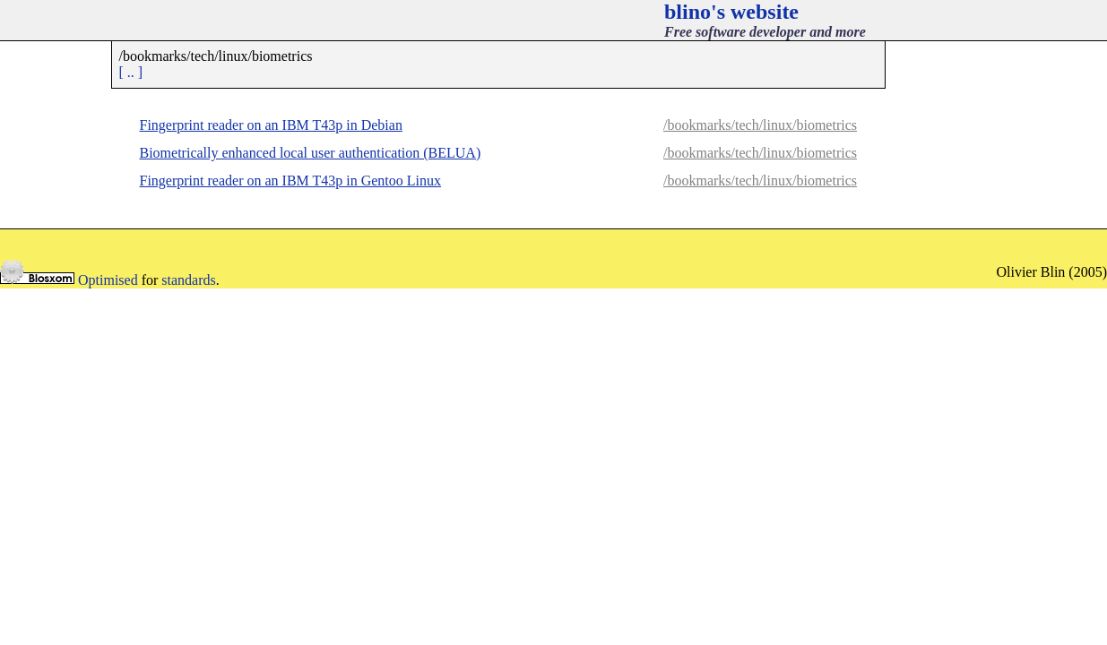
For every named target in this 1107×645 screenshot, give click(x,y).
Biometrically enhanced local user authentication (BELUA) (310, 152)
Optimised (108, 280)
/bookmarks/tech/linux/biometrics (760, 125)
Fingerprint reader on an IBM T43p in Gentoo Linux (291, 180)
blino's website (731, 11)
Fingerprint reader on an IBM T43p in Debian (271, 125)
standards (188, 280)
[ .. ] (131, 72)
